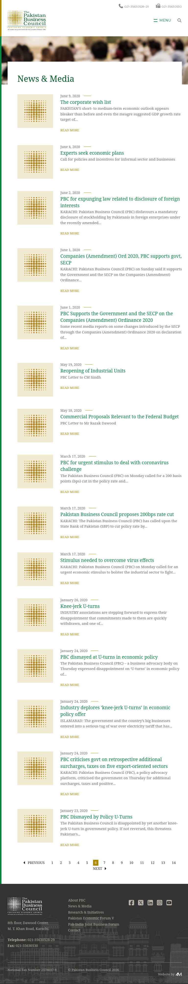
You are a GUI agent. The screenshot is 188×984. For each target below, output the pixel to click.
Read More (69, 130)
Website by (166, 974)
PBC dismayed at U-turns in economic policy (109, 657)
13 (163, 862)
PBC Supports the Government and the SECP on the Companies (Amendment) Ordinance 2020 (116, 316)
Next (97, 868)
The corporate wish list (85, 102)
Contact (74, 930)
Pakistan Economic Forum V (91, 918)
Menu (165, 20)
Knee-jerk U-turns (80, 606)
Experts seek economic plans (92, 153)
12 (152, 862)
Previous (36, 862)
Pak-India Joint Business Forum (93, 924)
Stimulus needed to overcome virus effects (107, 560)
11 (142, 862)
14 (174, 862)
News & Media (80, 906)
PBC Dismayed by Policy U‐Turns (96, 817)
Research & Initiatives (86, 912)
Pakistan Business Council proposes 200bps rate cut (117, 514)
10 (131, 862)
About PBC (76, 900)
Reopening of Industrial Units (93, 371)
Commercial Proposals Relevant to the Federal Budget (119, 416)
